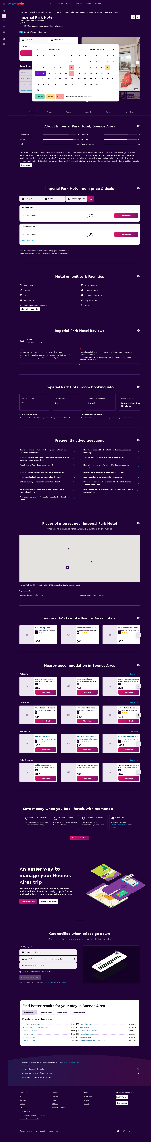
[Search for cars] (4, 20)
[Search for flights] (4, 10)
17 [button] (43, 79)
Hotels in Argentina (54, 12)
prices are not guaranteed (70, 1062)
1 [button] (71, 62)
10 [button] (43, 73)
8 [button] (71, 67)
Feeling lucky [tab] (62, 1012)
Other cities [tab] (29, 1012)
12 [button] (55, 73)
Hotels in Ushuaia (86, 1027)
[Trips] (4, 32)
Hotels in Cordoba (87, 1034)
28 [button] (66, 84)
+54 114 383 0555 (26, 29)
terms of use (50, 982)
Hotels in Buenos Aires (94, 12)
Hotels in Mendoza (87, 1024)
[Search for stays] (4, 15)
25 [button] (49, 84)
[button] (4, 3)
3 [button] (43, 67)
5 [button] (54, 67)
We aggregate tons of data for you (81, 1073)
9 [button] (37, 73)
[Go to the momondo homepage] (16, 3)
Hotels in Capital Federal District (74, 12)
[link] (45, 692)
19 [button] (55, 79)
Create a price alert (118, 825)
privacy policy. (61, 982)
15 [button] (72, 73)
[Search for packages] (4, 25)
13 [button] (60, 73)
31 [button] (43, 90)
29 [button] (72, 84)
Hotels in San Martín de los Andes (92, 1041)
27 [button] (60, 84)
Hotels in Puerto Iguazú (31, 1024)
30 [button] (38, 90)
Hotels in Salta (85, 1037)
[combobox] (50, 952)
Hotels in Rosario (29, 1034)
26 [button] (55, 84)
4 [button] (49, 67)
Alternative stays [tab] (45, 1012)
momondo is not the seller (81, 1069)
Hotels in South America (37, 12)
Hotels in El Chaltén (30, 1037)
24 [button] (43, 84)
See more (134, 674)
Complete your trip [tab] (79, 1012)
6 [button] (60, 67)
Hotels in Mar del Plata (88, 1031)
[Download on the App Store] (122, 1103)
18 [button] (49, 79)
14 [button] (66, 73)
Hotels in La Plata (29, 1041)
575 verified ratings (38, 32)
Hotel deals (23, 12)
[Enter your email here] (50, 965)
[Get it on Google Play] (122, 1097)
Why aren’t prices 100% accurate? (81, 1077)
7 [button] (65, 67)
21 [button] (66, 79)
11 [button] (49, 73)
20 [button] (60, 79)
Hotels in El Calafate (30, 1031)
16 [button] (38, 79)
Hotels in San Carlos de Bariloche (35, 1027)
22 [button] (72, 79)
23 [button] (38, 84)
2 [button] (37, 67)
